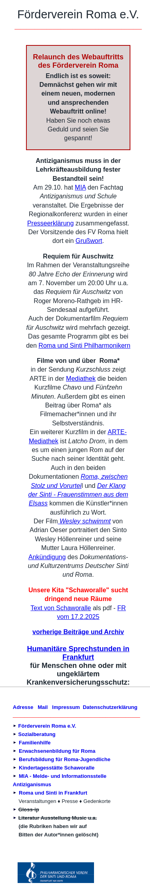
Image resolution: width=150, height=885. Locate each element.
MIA (80, 187)
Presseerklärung (50, 223)
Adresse (23, 707)
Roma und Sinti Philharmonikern (84, 345)
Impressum (66, 707)
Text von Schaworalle (60, 608)
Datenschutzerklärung (110, 707)
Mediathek (81, 378)
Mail (43, 707)
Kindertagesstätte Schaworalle (56, 768)
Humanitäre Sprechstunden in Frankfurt (78, 653)
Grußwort (89, 240)
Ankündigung (47, 557)
